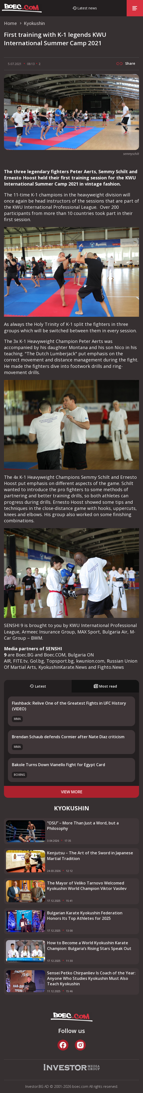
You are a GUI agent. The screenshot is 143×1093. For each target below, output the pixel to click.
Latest (37, 686)
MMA (17, 719)
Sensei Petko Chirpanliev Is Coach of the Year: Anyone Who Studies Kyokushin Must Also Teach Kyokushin (91, 978)
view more (71, 792)
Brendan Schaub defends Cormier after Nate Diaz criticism (68, 736)
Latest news (87, 8)
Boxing (19, 775)
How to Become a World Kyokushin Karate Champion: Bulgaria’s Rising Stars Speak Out (89, 945)
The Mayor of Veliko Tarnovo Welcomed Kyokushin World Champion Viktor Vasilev (87, 885)
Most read (105, 686)
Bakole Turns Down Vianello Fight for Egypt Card (58, 764)
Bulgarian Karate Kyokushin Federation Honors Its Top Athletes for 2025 (84, 915)
